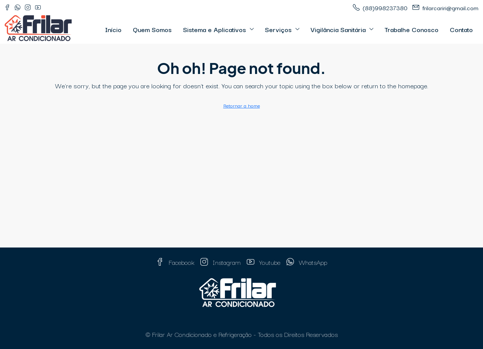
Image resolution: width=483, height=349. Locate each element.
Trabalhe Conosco (411, 29)
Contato (461, 29)
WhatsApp (306, 262)
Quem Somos (152, 29)
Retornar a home (241, 105)
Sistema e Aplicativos (214, 29)
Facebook (175, 262)
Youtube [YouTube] (263, 262)
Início (113, 29)
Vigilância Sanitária (338, 29)
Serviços (278, 29)
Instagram (220, 262)
